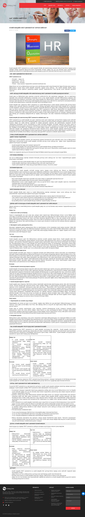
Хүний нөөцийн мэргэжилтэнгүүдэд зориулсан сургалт (55, 500)
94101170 (66, 1)
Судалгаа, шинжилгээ (39, 500)
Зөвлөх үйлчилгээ (38, 490)
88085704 (58, 1)
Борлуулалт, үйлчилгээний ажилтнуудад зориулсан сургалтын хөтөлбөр (56, 504)
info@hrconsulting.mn (78, 1)
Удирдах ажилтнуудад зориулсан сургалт (55, 491)
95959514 (62, 1)
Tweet (73, 30)
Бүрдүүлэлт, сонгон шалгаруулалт (39, 498)
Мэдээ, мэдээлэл (77, 5)
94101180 (70, 1)
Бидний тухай (51, 5)
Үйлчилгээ (61, 5)
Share (67, 30)
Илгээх (73, 508)
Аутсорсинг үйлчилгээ (39, 492)
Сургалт (68, 5)
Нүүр (45, 5)
